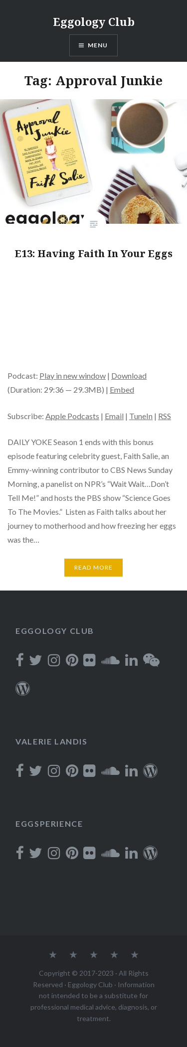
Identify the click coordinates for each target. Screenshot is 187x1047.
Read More (93, 567)
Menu (98, 45)
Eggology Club (94, 21)
